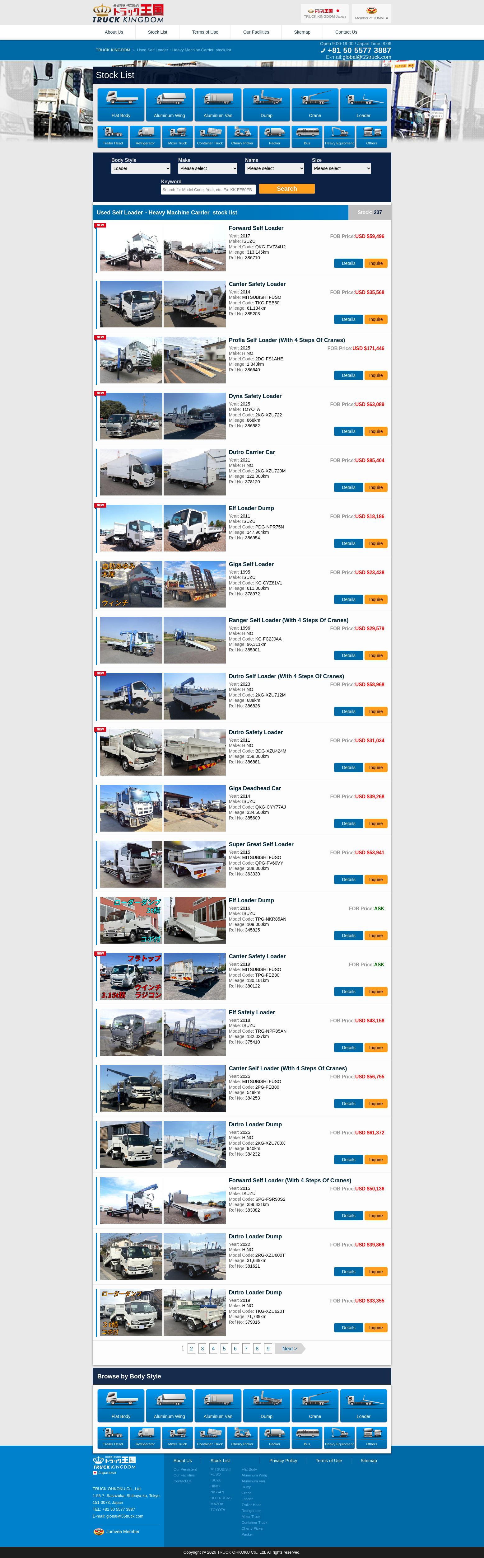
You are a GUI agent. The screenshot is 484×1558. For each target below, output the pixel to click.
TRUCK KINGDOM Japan (325, 13)
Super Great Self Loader (261, 844)
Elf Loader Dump (251, 508)
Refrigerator (251, 1511)
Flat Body (249, 1469)
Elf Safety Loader (252, 1012)
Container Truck (255, 1522)
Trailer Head (252, 1505)
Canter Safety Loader (257, 284)
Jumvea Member (116, 1531)
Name (251, 160)
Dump (246, 1487)
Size (317, 160)
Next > (289, 1348)
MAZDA (217, 1504)
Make (184, 160)
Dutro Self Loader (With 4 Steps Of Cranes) (286, 676)
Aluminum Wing (254, 1475)
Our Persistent (185, 1469)
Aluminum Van (253, 1481)
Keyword (171, 181)
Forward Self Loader (256, 228)
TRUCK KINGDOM (113, 50)
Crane (247, 1493)
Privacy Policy (283, 1460)
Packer (247, 1534)
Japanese (104, 1472)
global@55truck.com (366, 57)
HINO (215, 1486)
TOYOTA (218, 1510)
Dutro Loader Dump (255, 1124)
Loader (247, 1499)
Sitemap (302, 32)
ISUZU (216, 1480)
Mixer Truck (251, 1516)
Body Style (124, 160)
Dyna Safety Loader (255, 396)
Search (287, 188)
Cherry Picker (253, 1528)
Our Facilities (256, 32)
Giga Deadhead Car (255, 788)
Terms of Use (205, 32)
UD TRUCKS (221, 1498)
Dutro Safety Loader (256, 732)
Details (349, 263)
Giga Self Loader (251, 564)
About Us (114, 32)
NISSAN (217, 1492)
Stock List (157, 32)
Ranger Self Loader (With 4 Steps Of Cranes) (289, 620)
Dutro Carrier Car (252, 452)
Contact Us (346, 32)
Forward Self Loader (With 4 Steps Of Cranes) (290, 1180)
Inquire (376, 263)
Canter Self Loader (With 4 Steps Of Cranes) (288, 1068)
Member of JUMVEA (371, 13)
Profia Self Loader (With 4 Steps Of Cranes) (287, 340)
